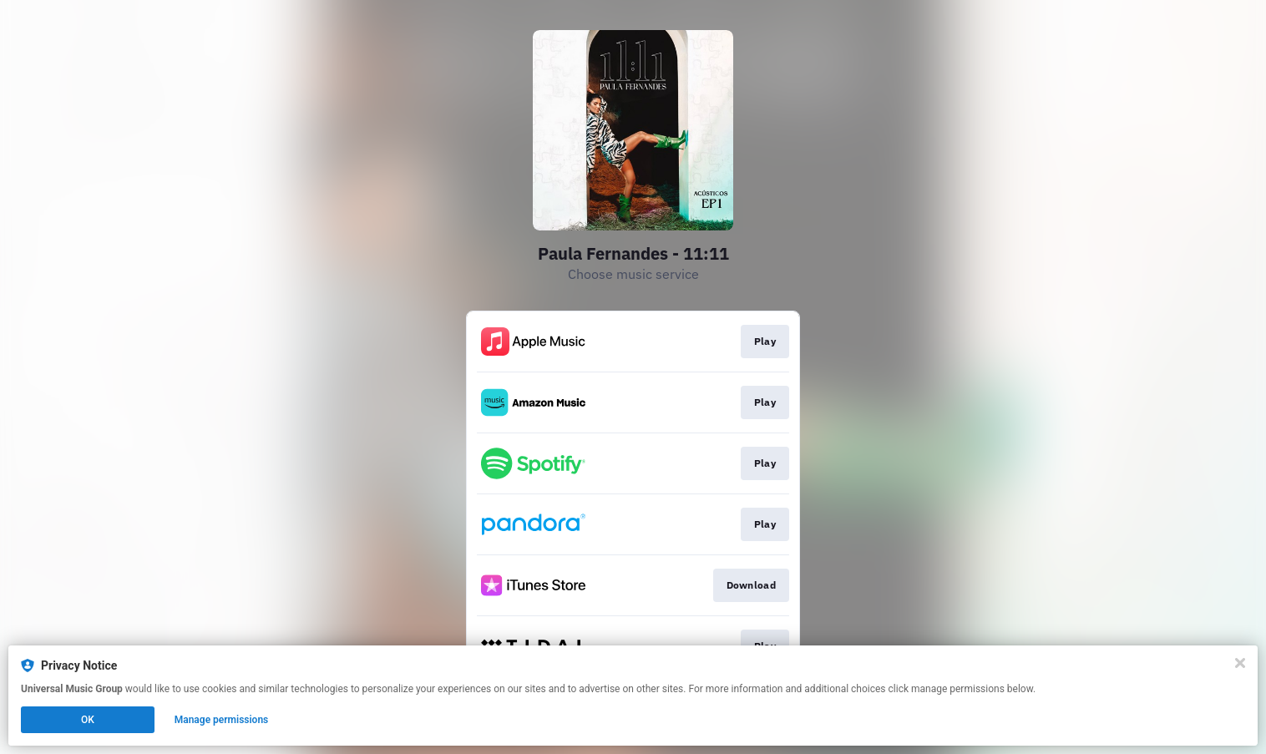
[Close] (1240, 663)
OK (87, 720)
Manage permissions (222, 720)
